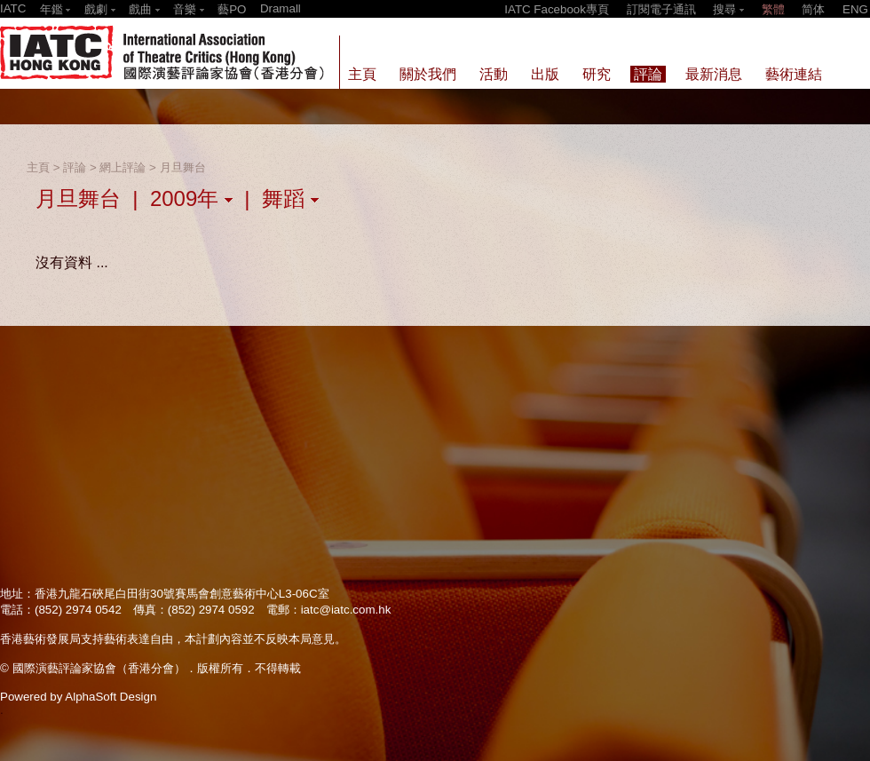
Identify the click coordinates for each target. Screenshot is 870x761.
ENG (855, 9)
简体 (813, 9)
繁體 (773, 9)
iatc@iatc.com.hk (346, 609)
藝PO (232, 9)
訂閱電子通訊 (661, 9)
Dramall (280, 8)
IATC (13, 8)
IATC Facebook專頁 (556, 9)
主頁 (38, 167)
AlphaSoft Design (110, 696)
